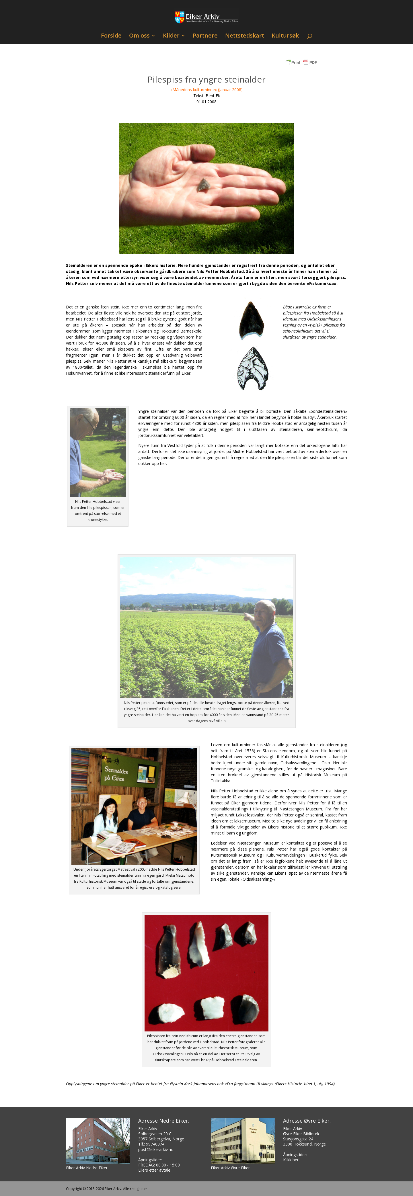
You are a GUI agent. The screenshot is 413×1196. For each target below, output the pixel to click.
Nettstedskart (244, 36)
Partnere (205, 36)
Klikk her (291, 1159)
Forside (111, 36)
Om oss (139, 36)
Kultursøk (285, 36)
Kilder (171, 36)
